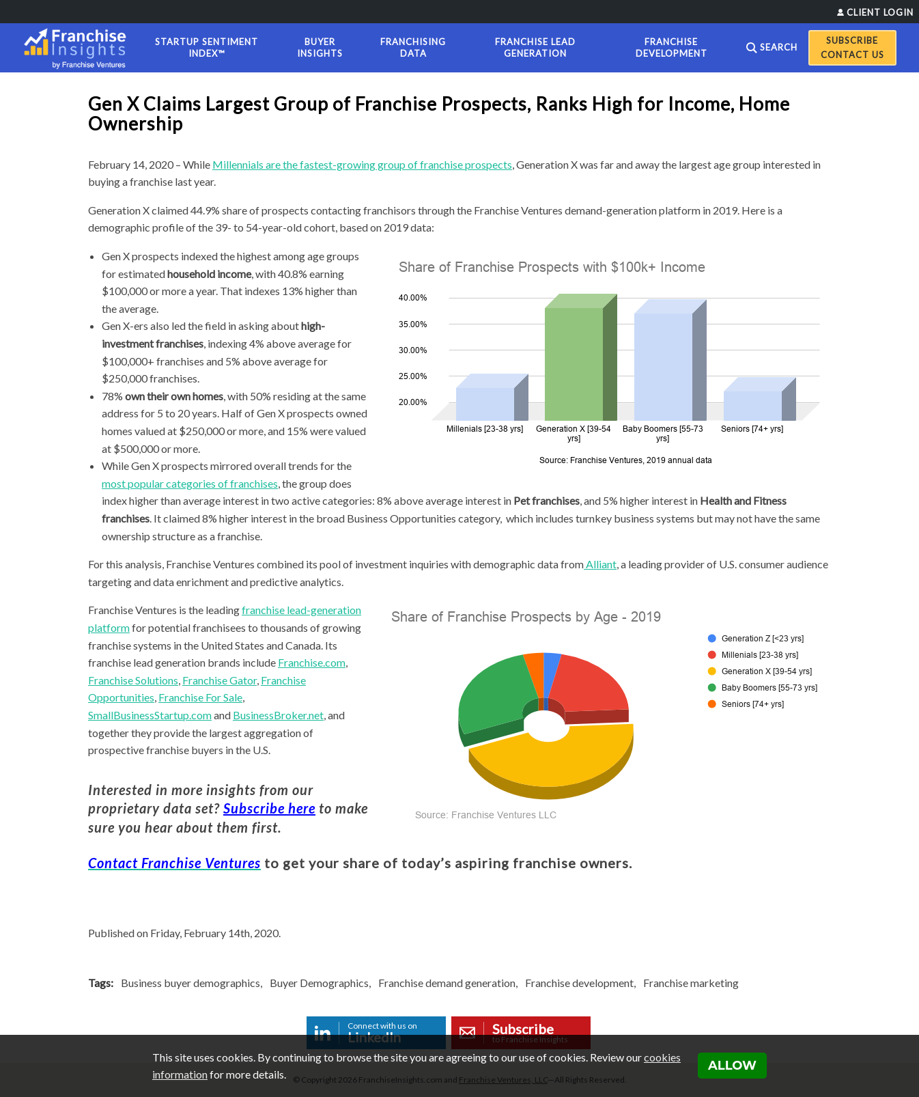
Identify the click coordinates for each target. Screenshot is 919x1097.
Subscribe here (269, 808)
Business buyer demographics (190, 982)
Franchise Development (671, 47)
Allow (732, 1065)
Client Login (880, 12)
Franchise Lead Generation (535, 47)
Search (778, 47)
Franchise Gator (219, 680)
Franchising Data (413, 47)
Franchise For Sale (200, 697)
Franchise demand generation (446, 982)
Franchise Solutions (133, 680)
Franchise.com (311, 662)
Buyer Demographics (319, 982)
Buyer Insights (320, 47)
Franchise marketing (691, 982)
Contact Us (852, 54)
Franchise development (579, 982)
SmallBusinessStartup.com (150, 714)
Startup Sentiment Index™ (206, 47)
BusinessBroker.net (278, 714)
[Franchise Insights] (79, 48)
